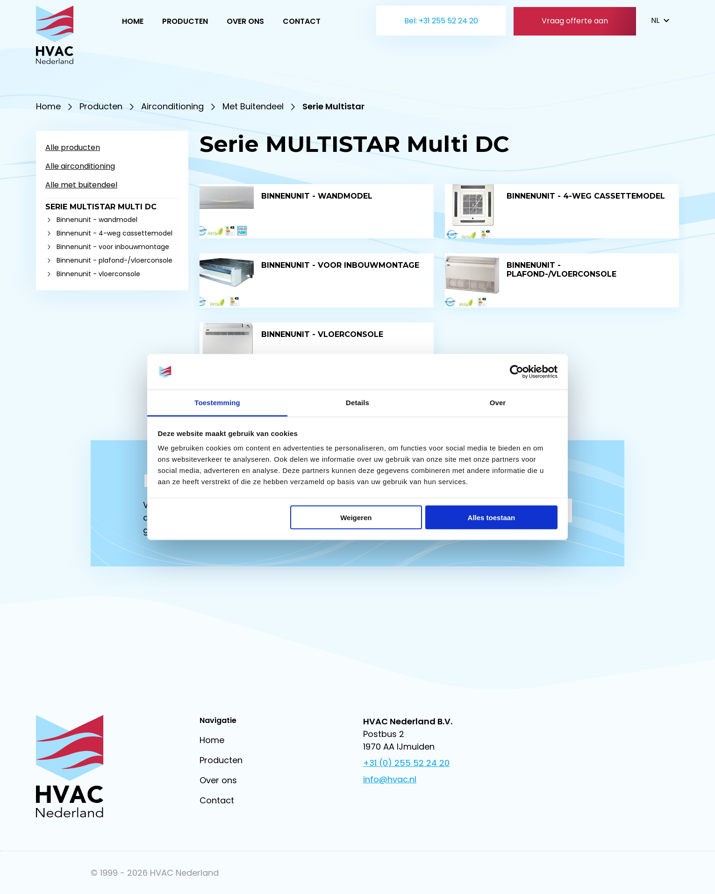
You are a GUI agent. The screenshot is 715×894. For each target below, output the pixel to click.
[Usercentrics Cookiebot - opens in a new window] (517, 372)
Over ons (245, 21)
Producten (185, 21)
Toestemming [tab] (217, 403)
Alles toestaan (491, 517)
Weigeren (356, 517)
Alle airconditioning (80, 166)
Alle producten (72, 147)
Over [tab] (498, 403)
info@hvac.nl (389, 779)
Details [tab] (357, 403)
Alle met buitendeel (81, 184)
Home (132, 21)
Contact (302, 21)
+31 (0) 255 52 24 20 (406, 763)
